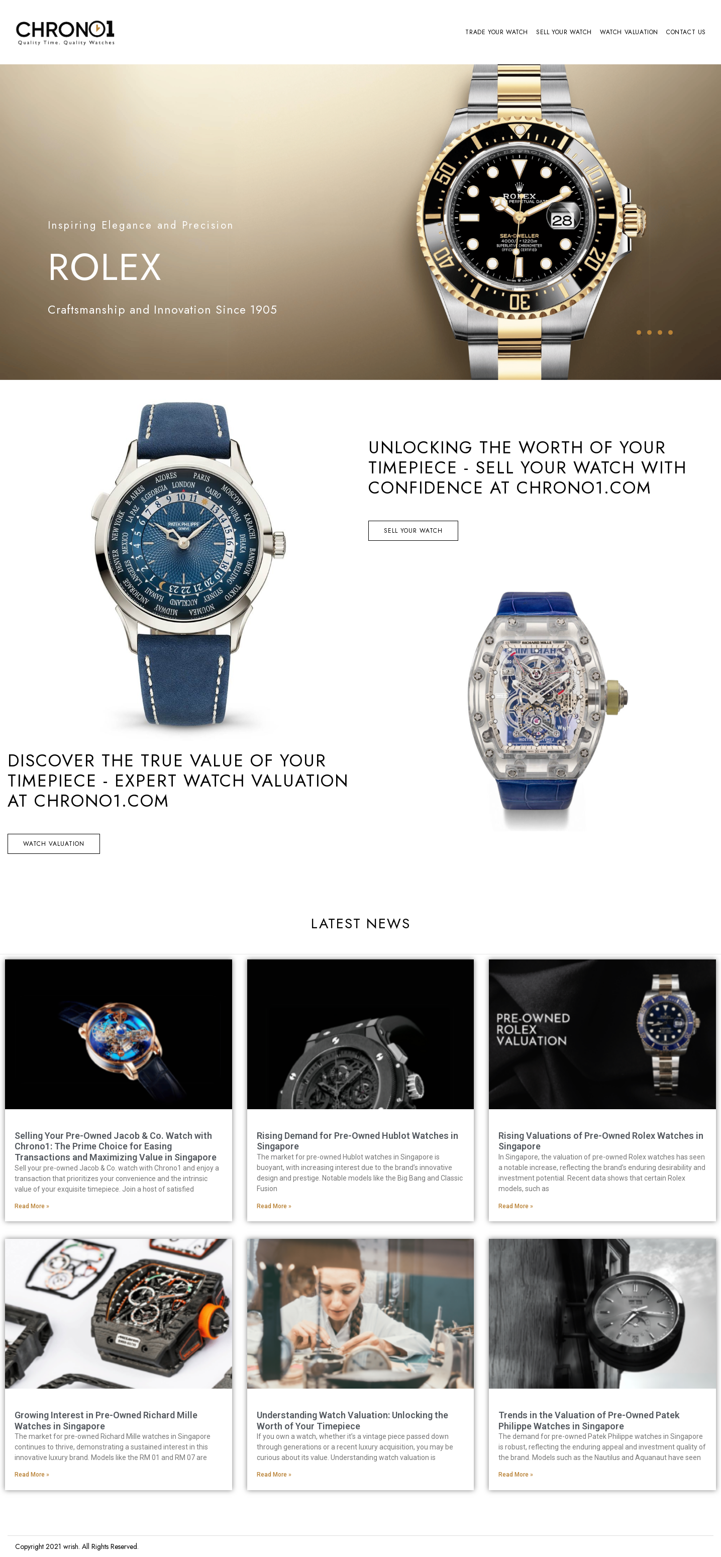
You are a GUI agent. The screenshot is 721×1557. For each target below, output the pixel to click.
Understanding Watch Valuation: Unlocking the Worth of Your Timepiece (352, 1420)
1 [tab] (639, 332)
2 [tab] (649, 332)
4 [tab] (670, 332)
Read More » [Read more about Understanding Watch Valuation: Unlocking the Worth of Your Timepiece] (274, 1474)
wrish (70, 1546)
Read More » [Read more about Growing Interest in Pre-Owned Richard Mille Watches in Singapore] (32, 1474)
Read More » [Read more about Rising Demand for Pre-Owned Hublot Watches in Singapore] (274, 1206)
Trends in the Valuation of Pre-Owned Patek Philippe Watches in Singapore (588, 1420)
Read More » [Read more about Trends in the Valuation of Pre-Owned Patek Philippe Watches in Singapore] (515, 1474)
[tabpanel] (360, 222)
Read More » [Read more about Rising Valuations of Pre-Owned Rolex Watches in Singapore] (515, 1206)
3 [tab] (660, 332)
